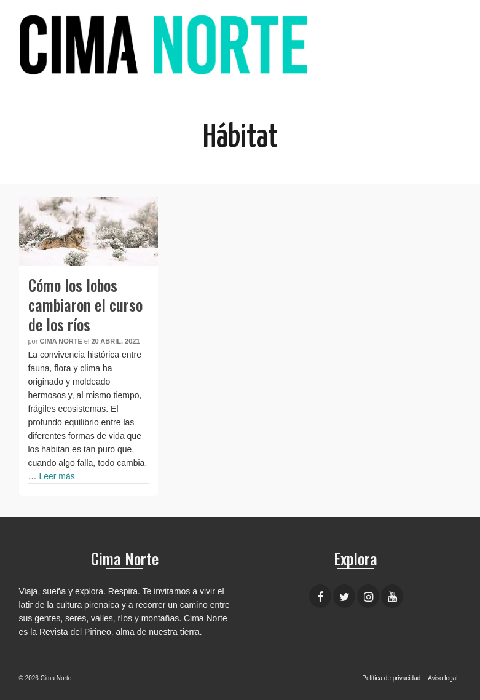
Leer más (56, 476)
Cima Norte (60, 341)
